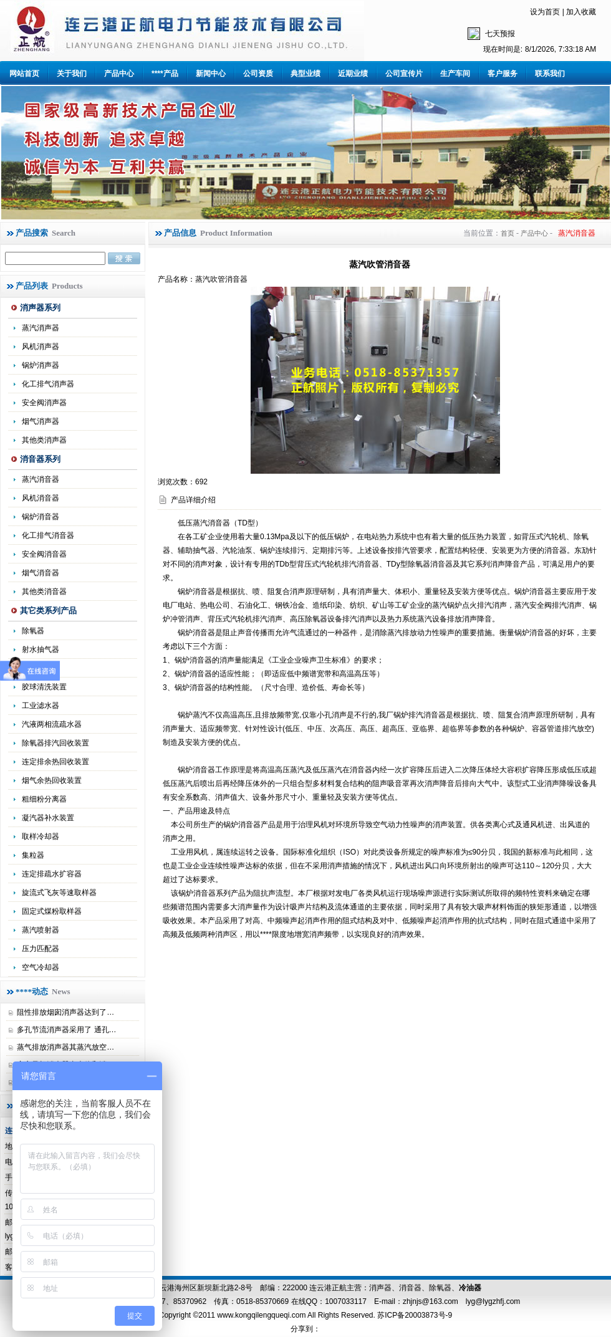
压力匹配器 (40, 948)
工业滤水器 (40, 705)
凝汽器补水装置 (48, 817)
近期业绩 (353, 73)
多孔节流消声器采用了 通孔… (66, 1029)
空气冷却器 (40, 967)
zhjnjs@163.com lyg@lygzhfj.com (461, 1301)
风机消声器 (40, 346)
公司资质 (258, 73)
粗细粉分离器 (44, 799)
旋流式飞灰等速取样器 (59, 892)
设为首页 (545, 11)
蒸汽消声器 (40, 327)
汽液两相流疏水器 (52, 724)
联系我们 (550, 73)
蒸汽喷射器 (40, 930)
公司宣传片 (404, 73)
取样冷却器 (40, 836)
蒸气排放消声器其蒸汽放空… (65, 1047)
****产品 (165, 73)
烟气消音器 (40, 572)
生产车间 (455, 73)
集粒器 (33, 855)
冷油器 (470, 1287)
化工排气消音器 (48, 535)
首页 (507, 233)
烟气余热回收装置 (52, 780)
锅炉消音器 (40, 516)
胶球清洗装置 (44, 687)
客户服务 (502, 73)
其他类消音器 (44, 591)
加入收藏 (581, 11)
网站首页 (24, 73)
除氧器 (33, 630)
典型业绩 (305, 73)
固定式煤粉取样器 (52, 911)
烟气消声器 (40, 421)
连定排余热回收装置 (55, 761)
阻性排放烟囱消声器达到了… (65, 1012)
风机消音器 (40, 498)
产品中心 (119, 73)
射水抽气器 (40, 649)
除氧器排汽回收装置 (55, 743)
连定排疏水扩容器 (52, 874)
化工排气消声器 (48, 384)
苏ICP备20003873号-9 (413, 1315)
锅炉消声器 (40, 365)
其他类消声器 (44, 440)
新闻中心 (211, 73)
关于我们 (72, 73)
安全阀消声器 (44, 402)
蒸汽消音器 (40, 479)
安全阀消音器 (44, 554)
